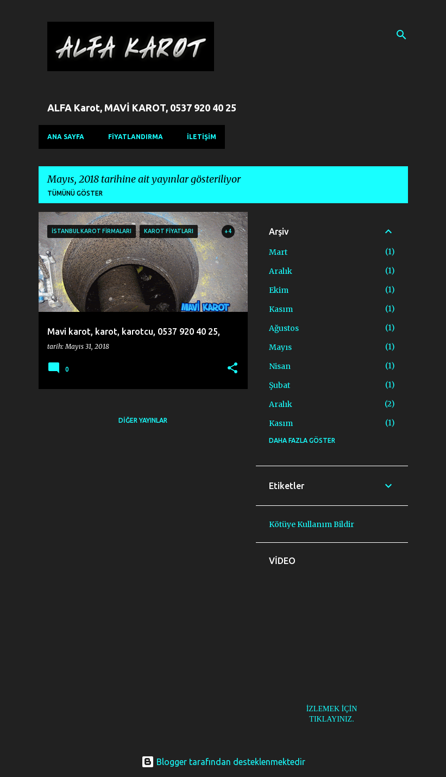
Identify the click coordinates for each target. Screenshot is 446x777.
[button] (232, 368)
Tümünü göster (75, 193)
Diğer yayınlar (142, 420)
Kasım (281, 309)
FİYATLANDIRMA (135, 136)
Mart (278, 252)
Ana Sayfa (65, 136)
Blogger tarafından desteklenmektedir (223, 762)
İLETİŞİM (201, 136)
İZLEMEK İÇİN (331, 709)
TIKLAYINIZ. (331, 719)
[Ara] (401, 35)
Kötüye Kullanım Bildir (311, 524)
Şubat (279, 385)
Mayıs (280, 347)
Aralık (280, 271)
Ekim (278, 290)
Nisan (280, 366)
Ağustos (284, 328)
